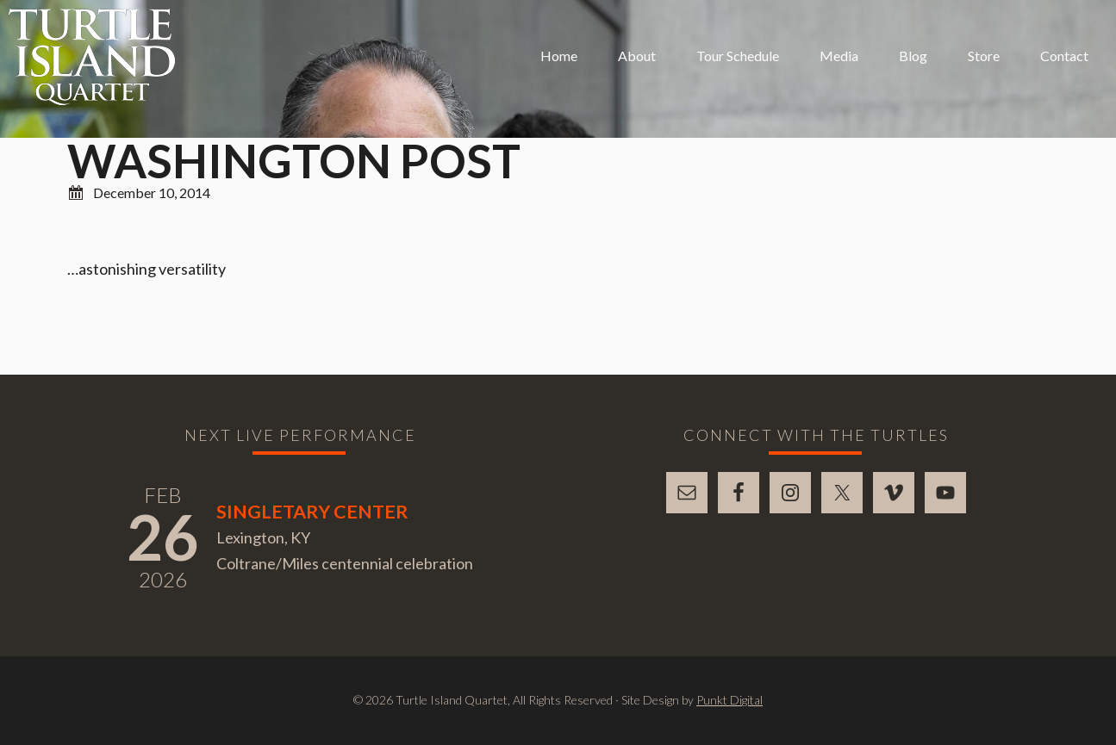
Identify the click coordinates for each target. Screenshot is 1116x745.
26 (163, 537)
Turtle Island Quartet (92, 57)
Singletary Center (312, 511)
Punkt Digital (729, 699)
